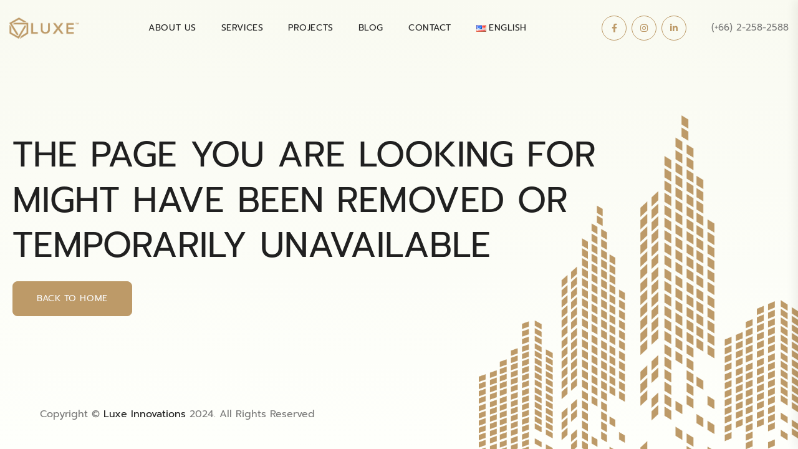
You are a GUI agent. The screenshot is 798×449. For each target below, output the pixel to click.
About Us (172, 27)
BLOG (370, 27)
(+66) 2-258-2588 (750, 27)
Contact (429, 27)
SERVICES (242, 27)
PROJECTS (310, 27)
